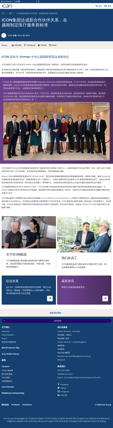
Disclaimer (27, 405)
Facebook (62, 384)
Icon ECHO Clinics (10, 354)
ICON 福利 (6, 377)
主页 (3, 13)
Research (61, 360)
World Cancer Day (10, 348)
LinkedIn (62, 395)
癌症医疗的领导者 (9, 342)
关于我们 (6, 327)
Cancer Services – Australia (68, 331)
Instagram (63, 391)
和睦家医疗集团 (48, 204)
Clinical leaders (8, 335)
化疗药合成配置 (63, 352)
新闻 (10, 13)
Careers (5, 366)
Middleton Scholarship (13, 393)
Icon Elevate (8, 387)
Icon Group (106, 405)
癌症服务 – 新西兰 (64, 335)
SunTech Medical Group (51, 198)
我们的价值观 (7, 374)
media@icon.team (65, 374)
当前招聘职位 (7, 381)
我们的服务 (62, 327)
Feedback (15, 405)
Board (4, 338)
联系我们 (61, 366)
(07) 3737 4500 (63, 370)
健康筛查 (61, 345)
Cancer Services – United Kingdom (71, 342)
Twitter (61, 388)
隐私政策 (5, 405)
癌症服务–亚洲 (63, 338)
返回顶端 (32, 320)
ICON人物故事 (7, 370)
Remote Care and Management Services (74, 356)
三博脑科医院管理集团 (29, 204)
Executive (6, 331)
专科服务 (61, 349)
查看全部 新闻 (56, 313)
